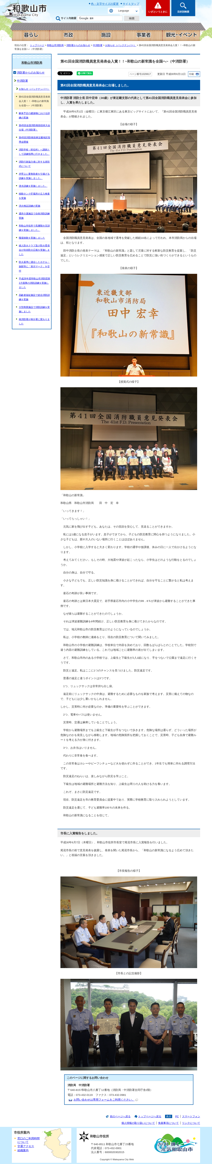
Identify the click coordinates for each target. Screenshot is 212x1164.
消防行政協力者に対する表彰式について (34, 164)
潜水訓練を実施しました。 (33, 186)
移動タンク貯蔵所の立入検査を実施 (34, 195)
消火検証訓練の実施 (29, 205)
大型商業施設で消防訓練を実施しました (34, 309)
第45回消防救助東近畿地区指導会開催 (34, 139)
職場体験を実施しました (32, 237)
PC (177, 1116)
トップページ (37, 45)
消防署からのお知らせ (78, 45)
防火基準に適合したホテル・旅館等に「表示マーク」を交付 (34, 266)
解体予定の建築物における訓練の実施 (34, 115)
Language (123, 10)
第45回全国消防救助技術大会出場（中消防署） (34, 127)
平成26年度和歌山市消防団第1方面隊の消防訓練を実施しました (34, 283)
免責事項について (168, 1122)
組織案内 (23, 1150)
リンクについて (191, 1122)
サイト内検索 (68, 18)
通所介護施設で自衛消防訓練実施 (34, 215)
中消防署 (97, 45)
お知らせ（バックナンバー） (120, 45)
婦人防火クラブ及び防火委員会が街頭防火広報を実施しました (34, 250)
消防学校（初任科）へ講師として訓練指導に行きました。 (34, 151)
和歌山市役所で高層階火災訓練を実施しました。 (34, 227)
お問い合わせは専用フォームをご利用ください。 (106, 1099)
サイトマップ (131, 3)
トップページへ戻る (149, 1116)
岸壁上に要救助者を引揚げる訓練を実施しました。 (34, 176)
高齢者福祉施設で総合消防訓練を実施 (34, 297)
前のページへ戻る (120, 1116)
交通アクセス (25, 1146)
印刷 (191, 74)
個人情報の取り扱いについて (138, 1122)
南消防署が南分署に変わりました (34, 321)
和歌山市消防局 (55, 45)
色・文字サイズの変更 (105, 3)
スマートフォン (191, 1116)
